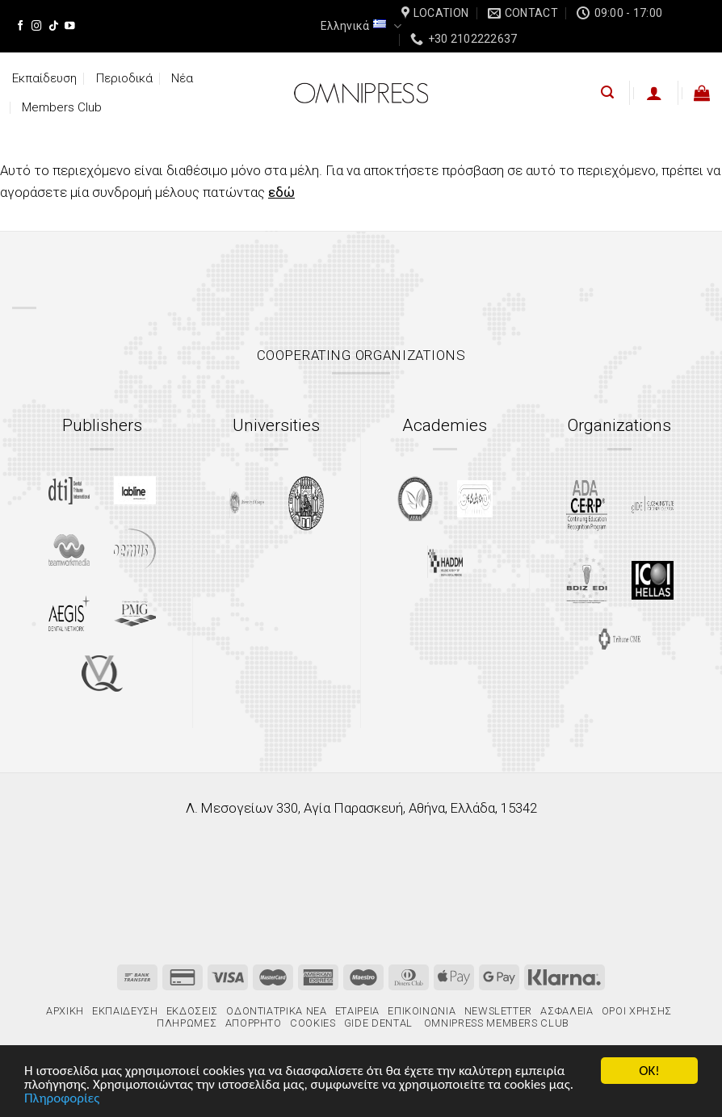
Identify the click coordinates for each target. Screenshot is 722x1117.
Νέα (182, 78)
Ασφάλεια (566, 1011)
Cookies (313, 1023)
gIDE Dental (378, 1023)
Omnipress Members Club (495, 1023)
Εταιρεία (357, 1011)
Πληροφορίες (61, 1098)
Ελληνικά (361, 26)
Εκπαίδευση (44, 78)
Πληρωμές (186, 1023)
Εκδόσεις (192, 1011)
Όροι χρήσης (637, 1011)
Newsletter (498, 1011)
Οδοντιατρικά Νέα (276, 1011)
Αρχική (65, 1011)
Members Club (62, 107)
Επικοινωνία (421, 1011)
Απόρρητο (253, 1023)
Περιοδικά (124, 78)
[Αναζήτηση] (607, 92)
